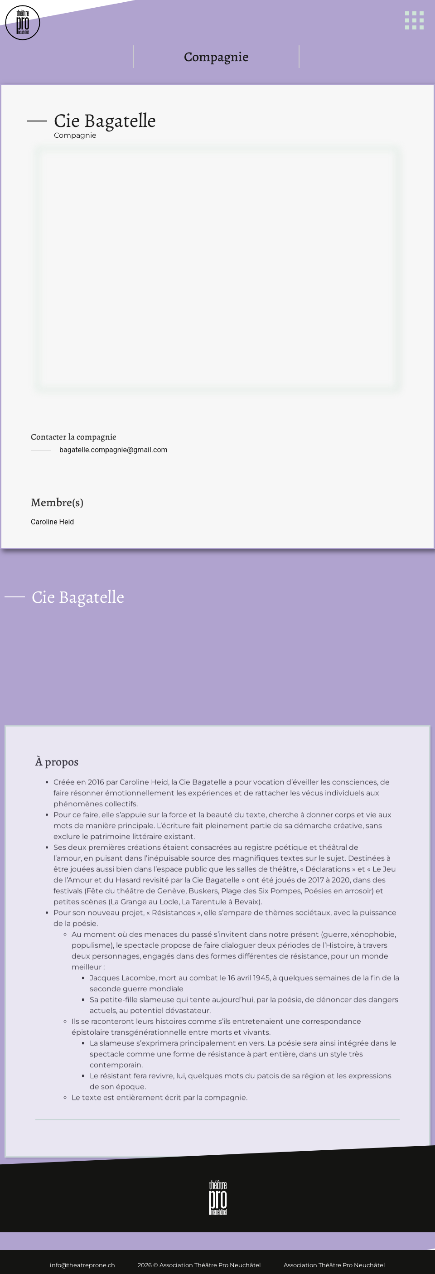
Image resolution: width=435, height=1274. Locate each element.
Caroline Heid (52, 522)
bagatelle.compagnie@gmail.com (113, 450)
